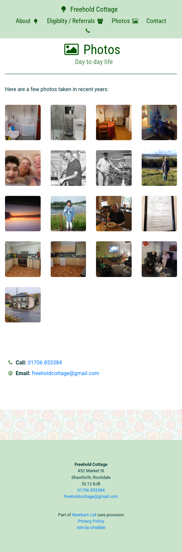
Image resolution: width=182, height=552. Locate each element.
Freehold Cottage (88, 9)
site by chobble (91, 527)
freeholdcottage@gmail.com (65, 373)
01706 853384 (45, 362)
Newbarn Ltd (84, 514)
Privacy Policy (91, 521)
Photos (126, 21)
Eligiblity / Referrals (76, 21)
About (28, 21)
